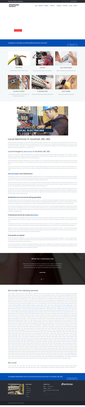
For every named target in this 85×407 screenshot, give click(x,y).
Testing (26, 70)
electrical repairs (50, 305)
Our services (32, 168)
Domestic (52, 5)
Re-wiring (15, 70)
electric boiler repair (68, 305)
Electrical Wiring (53, 313)
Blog (27, 396)
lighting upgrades (54, 340)
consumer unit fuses (28, 297)
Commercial (59, 5)
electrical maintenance (66, 321)
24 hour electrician (32, 340)
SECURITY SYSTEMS (19, 91)
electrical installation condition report (48, 311)
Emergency (40, 5)
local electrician (23, 345)
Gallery (70, 5)
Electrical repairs (14, 174)
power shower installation (71, 307)
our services (25, 348)
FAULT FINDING (66, 91)
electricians (64, 145)
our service (22, 178)
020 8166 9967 (74, 1)
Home (36, 5)
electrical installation (26, 305)
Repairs (48, 94)
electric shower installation (60, 307)
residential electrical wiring (13, 311)
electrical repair (25, 228)
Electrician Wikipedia (17, 358)
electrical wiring (13, 200)
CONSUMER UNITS (42, 91)
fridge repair (43, 305)
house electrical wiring (67, 293)
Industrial (65, 5)
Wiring (11, 70)
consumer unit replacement (38, 307)
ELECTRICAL (18, 68)
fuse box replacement (27, 307)
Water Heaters (42, 70)
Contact (75, 5)
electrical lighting (31, 354)
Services (46, 5)
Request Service (19, 30)
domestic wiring (34, 335)
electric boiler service (17, 310)
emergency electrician (34, 320)
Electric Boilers (35, 70)
